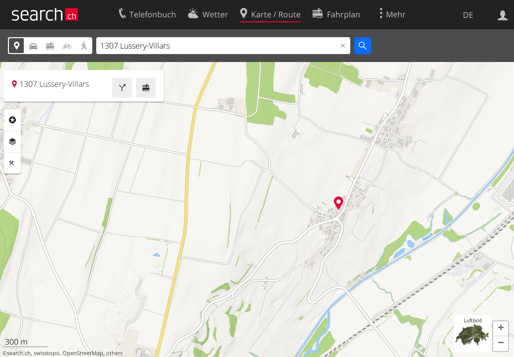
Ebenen (12, 141)
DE (468, 14)
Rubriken (12, 120)
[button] (500, 328)
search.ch (19, 353)
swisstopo (47, 353)
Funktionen (12, 163)
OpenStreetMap (83, 353)
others (114, 353)
